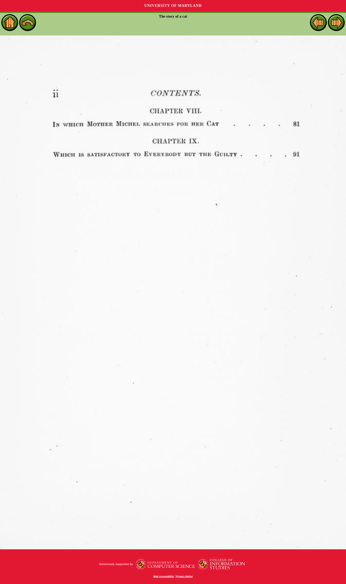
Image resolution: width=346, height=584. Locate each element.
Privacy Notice (184, 576)
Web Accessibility (163, 576)
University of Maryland (173, 6)
